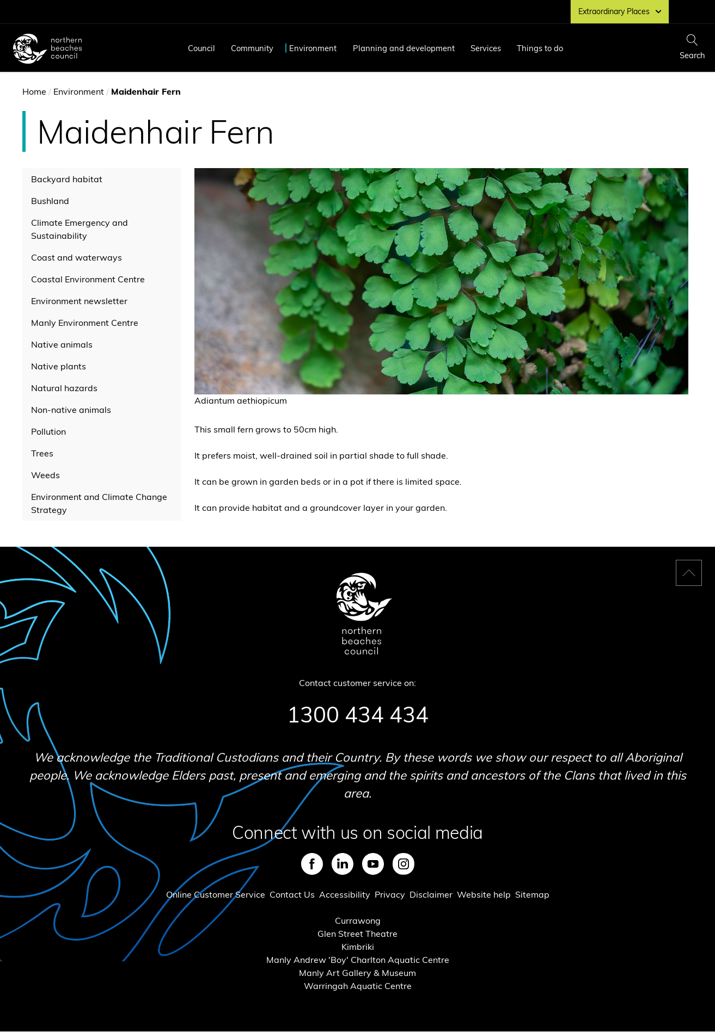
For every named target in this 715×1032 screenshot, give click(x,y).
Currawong (358, 920)
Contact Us (292, 894)
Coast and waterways (76, 257)
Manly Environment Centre (84, 322)
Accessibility (344, 894)
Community (252, 48)
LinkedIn (342, 864)
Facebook (312, 864)
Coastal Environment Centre (88, 279)
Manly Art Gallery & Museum (357, 972)
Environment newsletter (79, 300)
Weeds (45, 474)
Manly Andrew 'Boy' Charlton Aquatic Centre (357, 959)
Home (34, 91)
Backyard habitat (66, 179)
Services (485, 48)
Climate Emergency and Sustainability (79, 229)
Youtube (373, 864)
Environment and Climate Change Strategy (99, 503)
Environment (313, 48)
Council (201, 48)
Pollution (48, 431)
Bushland (50, 200)
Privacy (390, 894)
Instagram (403, 864)
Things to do (540, 48)
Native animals (62, 344)
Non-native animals (71, 409)
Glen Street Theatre (357, 933)
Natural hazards (64, 387)
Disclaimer (431, 894)
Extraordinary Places (619, 11)
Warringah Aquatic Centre (358, 985)
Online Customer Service (215, 894)
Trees (42, 453)
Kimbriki (357, 946)
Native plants (58, 366)
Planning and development (404, 48)
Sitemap (532, 894)
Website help (484, 894)
